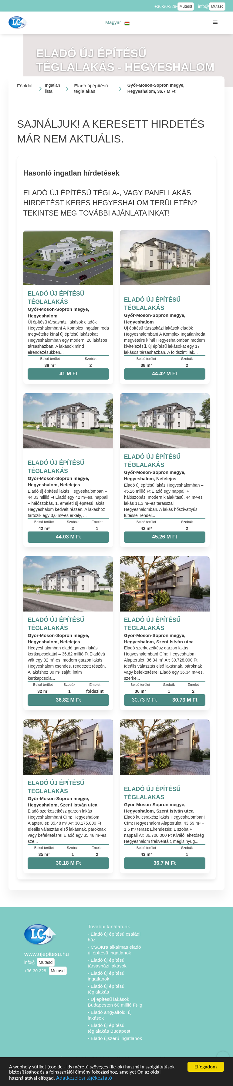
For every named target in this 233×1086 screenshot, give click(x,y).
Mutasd (185, 6)
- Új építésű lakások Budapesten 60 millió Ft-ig (115, 1002)
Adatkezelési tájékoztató (84, 1078)
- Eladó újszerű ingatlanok (115, 1038)
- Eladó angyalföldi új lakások (109, 1015)
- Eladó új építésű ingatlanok (106, 975)
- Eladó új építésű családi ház (114, 936)
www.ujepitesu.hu (46, 954)
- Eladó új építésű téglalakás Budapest (109, 1028)
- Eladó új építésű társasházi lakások (107, 962)
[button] (118, 22)
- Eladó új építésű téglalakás (106, 989)
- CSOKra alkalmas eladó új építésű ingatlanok (114, 949)
